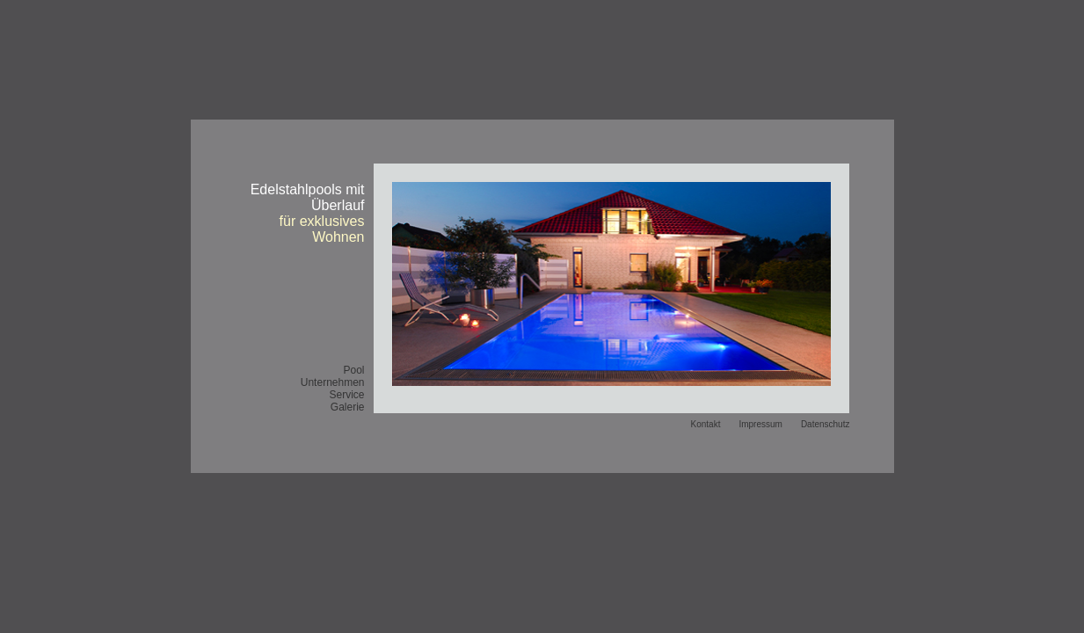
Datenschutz (825, 424)
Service (346, 395)
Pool (353, 370)
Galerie (348, 407)
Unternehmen (333, 382)
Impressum (760, 424)
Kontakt (706, 424)
